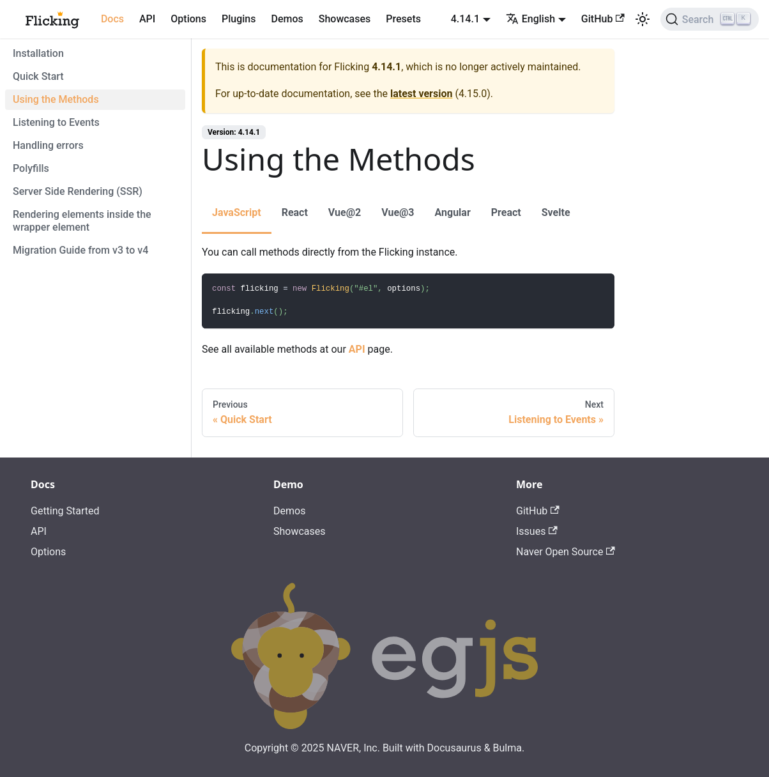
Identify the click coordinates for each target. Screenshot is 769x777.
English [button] (530, 19)
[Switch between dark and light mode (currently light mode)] (642, 19)
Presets (403, 19)
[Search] (709, 19)
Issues (537, 531)
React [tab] (295, 212)
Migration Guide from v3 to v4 (80, 250)
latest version (421, 94)
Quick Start (38, 76)
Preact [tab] (506, 212)
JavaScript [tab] (236, 212)
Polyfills (31, 168)
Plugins (238, 19)
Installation (38, 53)
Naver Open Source (565, 552)
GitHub (603, 19)
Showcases (345, 19)
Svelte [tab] (556, 212)
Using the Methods (56, 99)
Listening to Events (56, 122)
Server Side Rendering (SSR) (77, 191)
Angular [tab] (453, 212)
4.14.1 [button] (465, 19)
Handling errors (48, 145)
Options (188, 19)
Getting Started (65, 511)
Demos (287, 19)
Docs (112, 19)
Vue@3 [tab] (397, 212)
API (147, 19)
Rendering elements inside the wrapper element (82, 220)
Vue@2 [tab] (344, 212)
